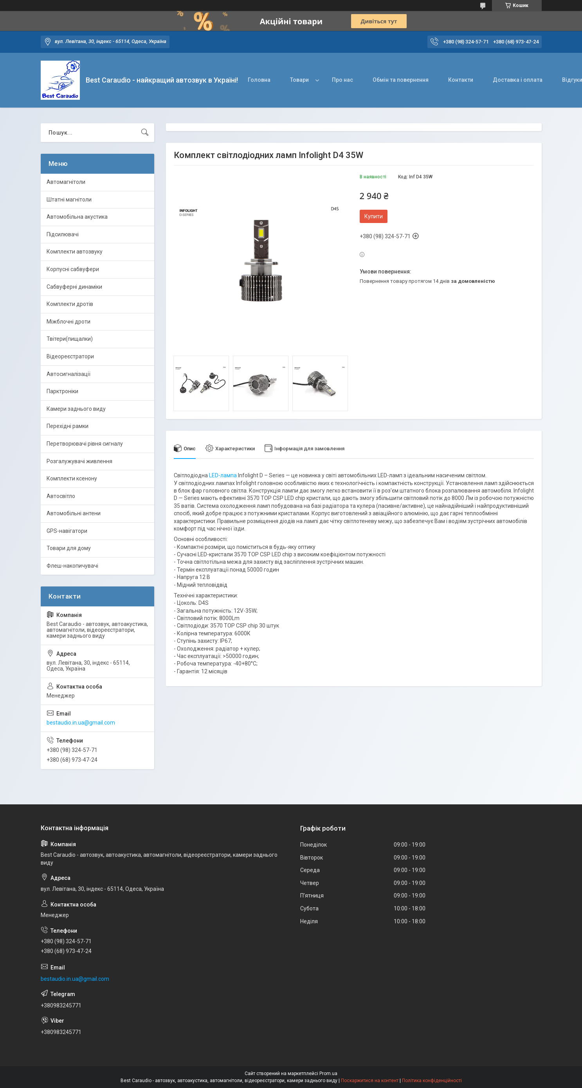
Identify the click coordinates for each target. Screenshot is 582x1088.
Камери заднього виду (76, 409)
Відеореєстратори (70, 356)
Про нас (342, 80)
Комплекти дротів (70, 304)
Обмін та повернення (401, 80)
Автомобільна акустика (77, 217)
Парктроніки (62, 391)
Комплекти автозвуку (75, 251)
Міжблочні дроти (68, 321)
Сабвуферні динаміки (74, 287)
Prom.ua (328, 1073)
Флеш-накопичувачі (72, 566)
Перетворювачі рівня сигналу (85, 444)
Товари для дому (69, 548)
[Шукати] (144, 132)
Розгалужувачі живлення (79, 461)
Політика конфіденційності (432, 1080)
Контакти (460, 80)
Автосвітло (61, 496)
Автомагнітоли (66, 182)
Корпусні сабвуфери (73, 269)
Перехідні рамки (67, 426)
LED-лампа (223, 475)
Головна (259, 80)
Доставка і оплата (517, 80)
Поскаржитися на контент (369, 1080)
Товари (299, 80)
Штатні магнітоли (69, 199)
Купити (373, 216)
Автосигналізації (68, 374)
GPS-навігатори (67, 531)
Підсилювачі (63, 234)
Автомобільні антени (74, 513)
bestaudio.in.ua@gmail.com (81, 722)
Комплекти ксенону (72, 478)
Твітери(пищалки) (70, 339)
